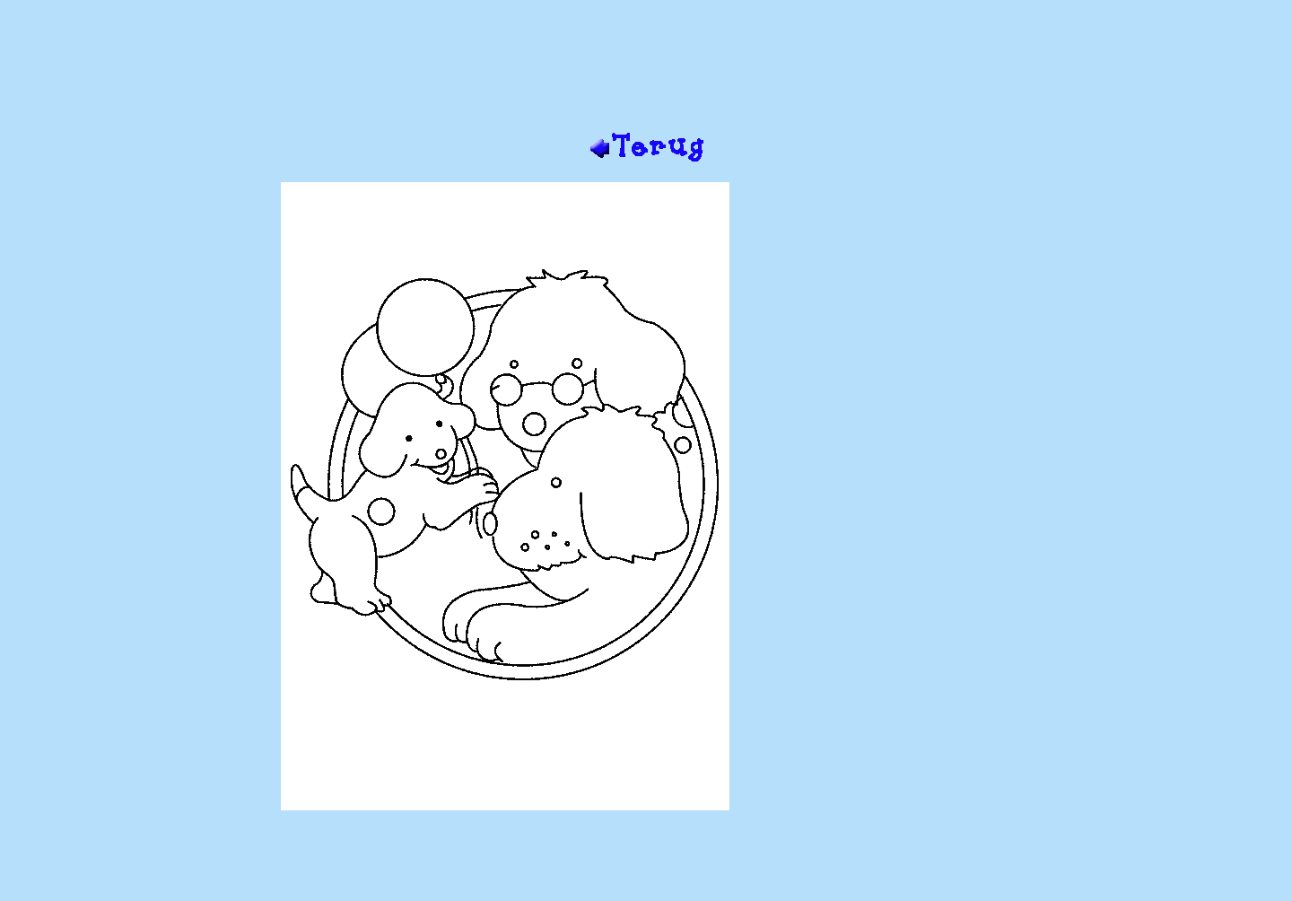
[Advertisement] (646, 72)
